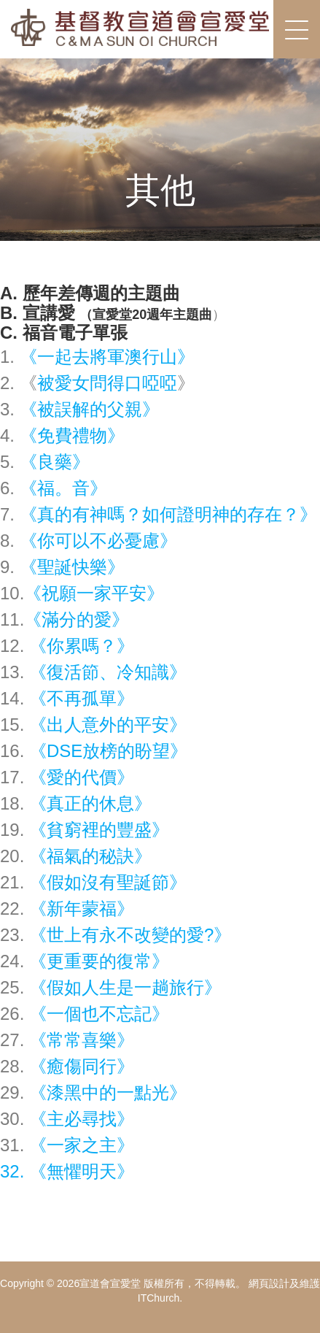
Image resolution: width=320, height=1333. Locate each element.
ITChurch (159, 1298)
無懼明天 (82, 1171)
